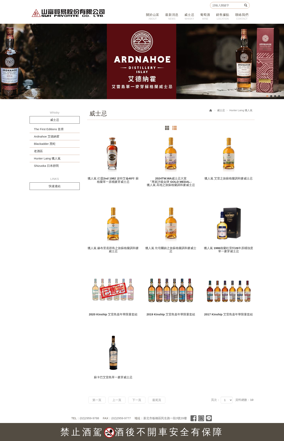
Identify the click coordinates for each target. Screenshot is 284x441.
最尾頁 (156, 400)
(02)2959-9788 (89, 418)
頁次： (215, 399)
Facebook (193, 418)
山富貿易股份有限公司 (68, 13)
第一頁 (96, 400)
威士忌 (221, 110)
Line (209, 418)
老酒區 (38, 151)
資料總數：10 (244, 399)
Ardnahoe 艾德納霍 (46, 136)
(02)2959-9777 (121, 418)
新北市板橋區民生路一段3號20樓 (165, 418)
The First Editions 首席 (49, 129)
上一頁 (116, 400)
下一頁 (136, 400)
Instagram (201, 418)
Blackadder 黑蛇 (44, 143)
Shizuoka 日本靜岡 (46, 165)
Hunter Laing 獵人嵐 (47, 158)
